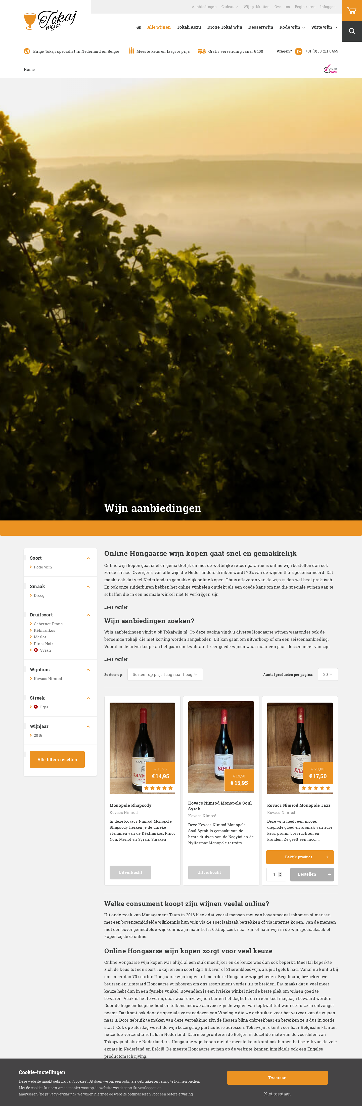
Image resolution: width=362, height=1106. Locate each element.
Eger (44, 706)
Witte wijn (321, 27)
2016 (38, 735)
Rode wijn (290, 27)
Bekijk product (306, 853)
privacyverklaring (60, 1094)
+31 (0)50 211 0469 (322, 51)
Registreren (305, 6)
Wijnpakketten (257, 6)
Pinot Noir (43, 643)
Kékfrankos (44, 630)
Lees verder (116, 607)
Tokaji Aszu (189, 27)
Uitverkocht (142, 867)
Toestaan (277, 1078)
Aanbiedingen (204, 6)
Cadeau (228, 6)
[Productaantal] (276, 869)
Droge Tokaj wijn (225, 27)
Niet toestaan (277, 1094)
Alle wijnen (159, 27)
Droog (39, 595)
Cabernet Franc (48, 623)
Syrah (45, 650)
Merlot (40, 636)
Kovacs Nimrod (48, 678)
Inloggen (328, 6)
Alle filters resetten (57, 759)
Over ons (282, 6)
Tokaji (163, 964)
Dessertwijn (260, 27)
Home (29, 69)
